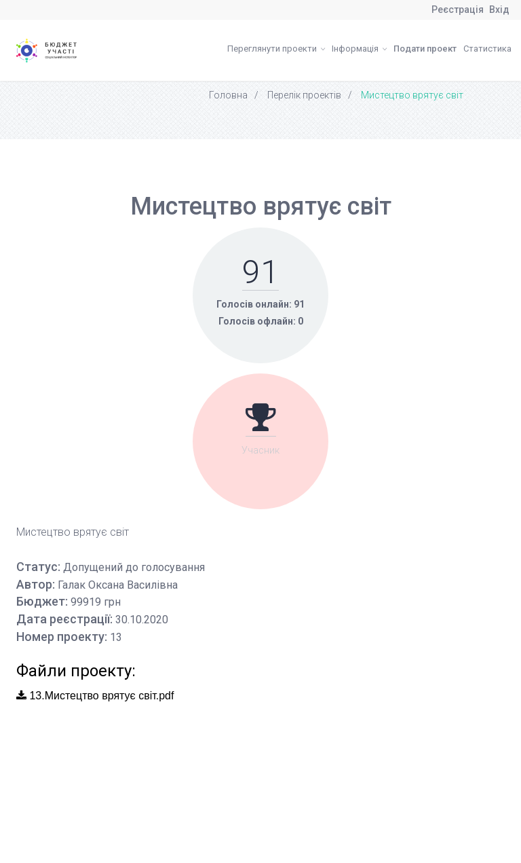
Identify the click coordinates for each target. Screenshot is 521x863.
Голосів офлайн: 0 (260, 321)
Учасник (260, 450)
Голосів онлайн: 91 (260, 304)
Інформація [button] (359, 48)
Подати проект (425, 48)
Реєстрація (457, 9)
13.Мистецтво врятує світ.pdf (95, 695)
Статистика (487, 48)
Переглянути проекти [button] (276, 48)
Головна (228, 95)
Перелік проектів (304, 95)
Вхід (499, 9)
